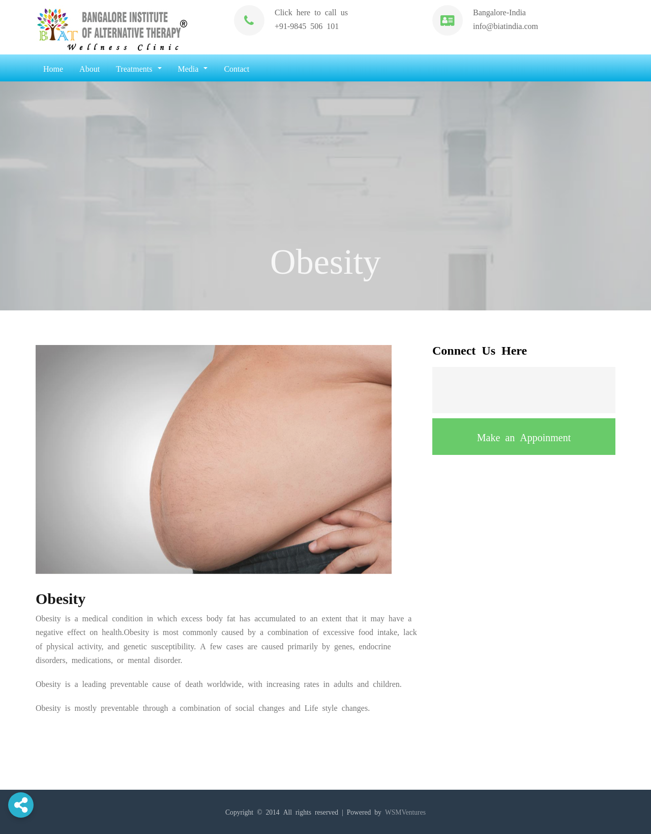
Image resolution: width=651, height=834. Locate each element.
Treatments (138, 68)
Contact (236, 68)
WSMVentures (405, 811)
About (89, 68)
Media (193, 68)
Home (53, 68)
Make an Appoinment (524, 437)
